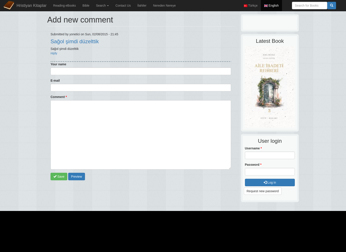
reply (54, 53)
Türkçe (251, 5)
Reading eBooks (64, 5)
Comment (59, 97)
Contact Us (123, 5)
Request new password (263, 191)
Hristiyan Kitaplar (32, 5)
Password (253, 164)
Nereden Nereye (164, 5)
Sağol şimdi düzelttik (75, 41)
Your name (58, 64)
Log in (270, 182)
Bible (86, 5)
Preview (76, 176)
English (271, 5)
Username (253, 148)
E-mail (55, 80)
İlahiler (141, 5)
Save (58, 176)
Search (102, 5)
